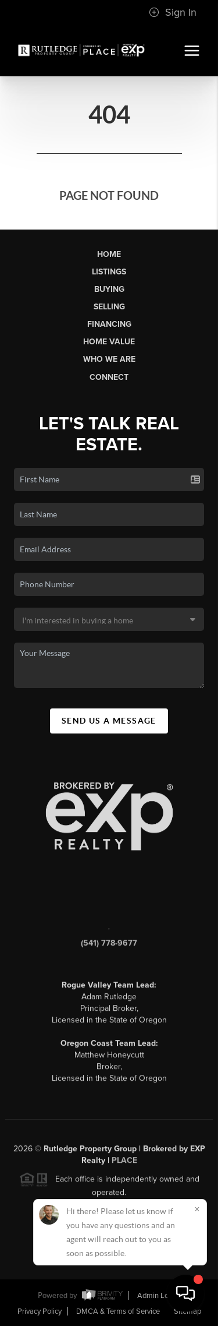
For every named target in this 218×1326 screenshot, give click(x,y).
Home (109, 254)
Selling (109, 307)
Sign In (172, 12)
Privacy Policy (39, 1311)
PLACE (124, 1165)
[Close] (197, 1209)
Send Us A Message (109, 720)
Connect (109, 377)
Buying (109, 289)
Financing (109, 324)
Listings (109, 272)
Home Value (109, 342)
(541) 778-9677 (109, 948)
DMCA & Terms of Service (118, 1311)
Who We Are (109, 359)
